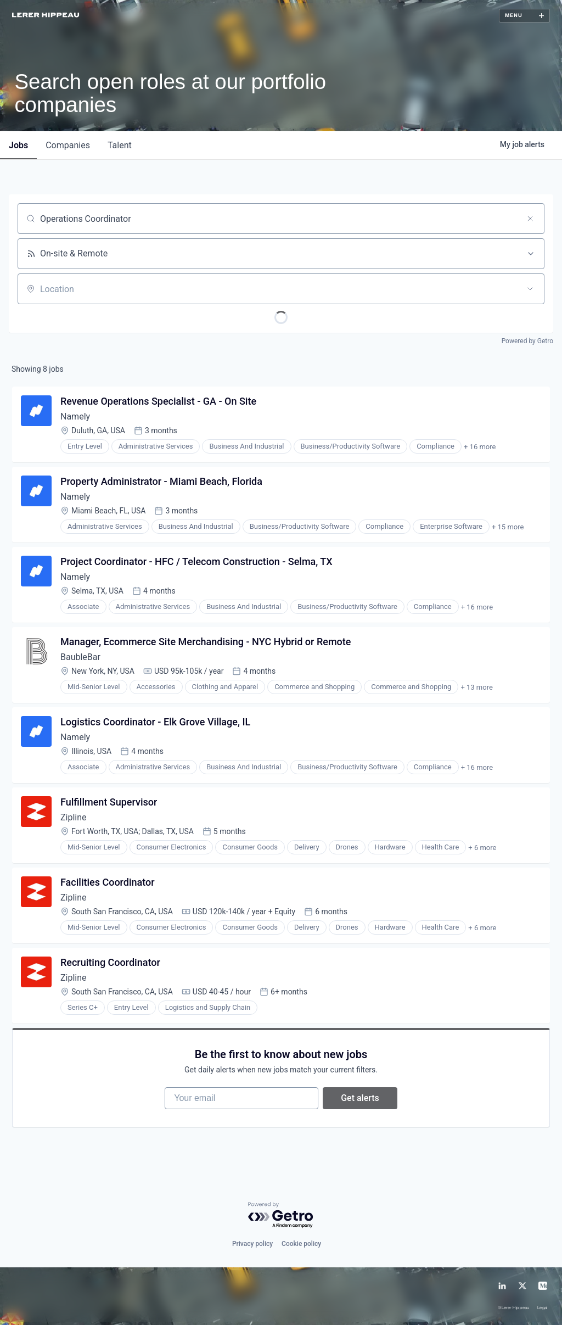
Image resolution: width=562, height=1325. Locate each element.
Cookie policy (301, 1244)
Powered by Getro (527, 341)
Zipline (73, 817)
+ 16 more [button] (480, 447)
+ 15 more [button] (508, 527)
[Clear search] (530, 218)
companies (68, 145)
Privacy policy (252, 1244)
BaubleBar (80, 657)
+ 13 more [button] (476, 687)
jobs (18, 145)
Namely (75, 416)
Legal (542, 1308)
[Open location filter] (530, 289)
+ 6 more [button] (482, 847)
